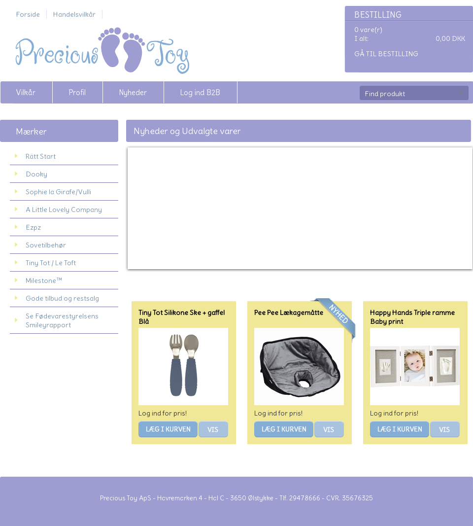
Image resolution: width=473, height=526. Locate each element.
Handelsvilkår (74, 14)
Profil (77, 92)
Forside (28, 14)
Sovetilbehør (46, 245)
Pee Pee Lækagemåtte (288, 312)
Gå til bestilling (386, 53)
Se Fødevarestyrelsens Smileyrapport (62, 320)
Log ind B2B (200, 92)
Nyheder (133, 92)
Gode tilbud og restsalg (62, 298)
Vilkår (25, 92)
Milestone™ (44, 280)
